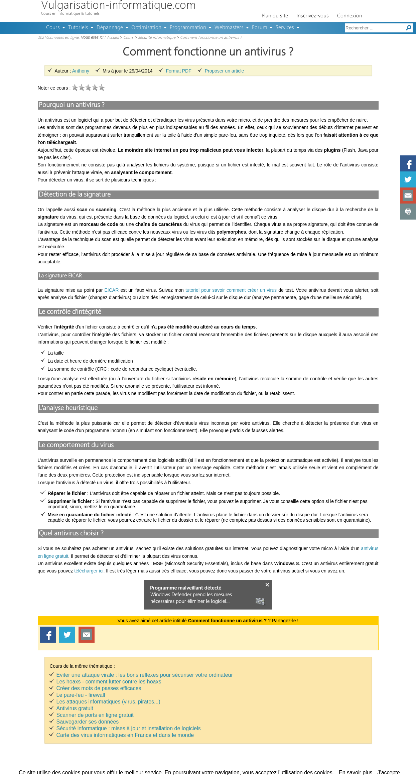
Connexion (349, 16)
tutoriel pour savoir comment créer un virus (231, 290)
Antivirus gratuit (74, 708)
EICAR (111, 290)
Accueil (113, 38)
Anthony (80, 71)
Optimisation (146, 27)
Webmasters (229, 27)
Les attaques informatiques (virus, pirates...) (108, 701)
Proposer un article (224, 71)
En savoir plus (356, 772)
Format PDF (178, 71)
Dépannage (110, 27)
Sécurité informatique (156, 38)
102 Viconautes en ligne (58, 38)
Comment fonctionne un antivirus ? (211, 38)
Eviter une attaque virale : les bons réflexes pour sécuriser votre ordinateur (144, 675)
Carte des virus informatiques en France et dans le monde (125, 735)
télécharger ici (88, 570)
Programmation (188, 27)
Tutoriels (78, 27)
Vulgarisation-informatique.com (118, 6)
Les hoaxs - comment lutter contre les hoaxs (108, 681)
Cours (53, 27)
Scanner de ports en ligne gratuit (95, 715)
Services (285, 27)
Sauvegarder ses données (87, 722)
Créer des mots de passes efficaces (98, 688)
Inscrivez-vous (312, 16)
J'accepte (389, 772)
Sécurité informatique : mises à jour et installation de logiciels (128, 728)
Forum (259, 27)
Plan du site (275, 16)
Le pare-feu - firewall (80, 695)
